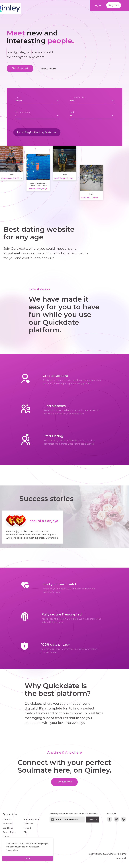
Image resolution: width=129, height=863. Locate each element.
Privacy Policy (9, 832)
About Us (7, 819)
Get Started (20, 68)
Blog (26, 832)
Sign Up (92, 819)
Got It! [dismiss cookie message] (27, 858)
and (72, 112)
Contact (6, 836)
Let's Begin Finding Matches (37, 132)
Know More (48, 68)
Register (113, 5)
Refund (27, 828)
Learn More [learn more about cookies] (12, 850)
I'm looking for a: (78, 97)
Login (97, 5)
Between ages (22, 112)
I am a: (18, 97)
